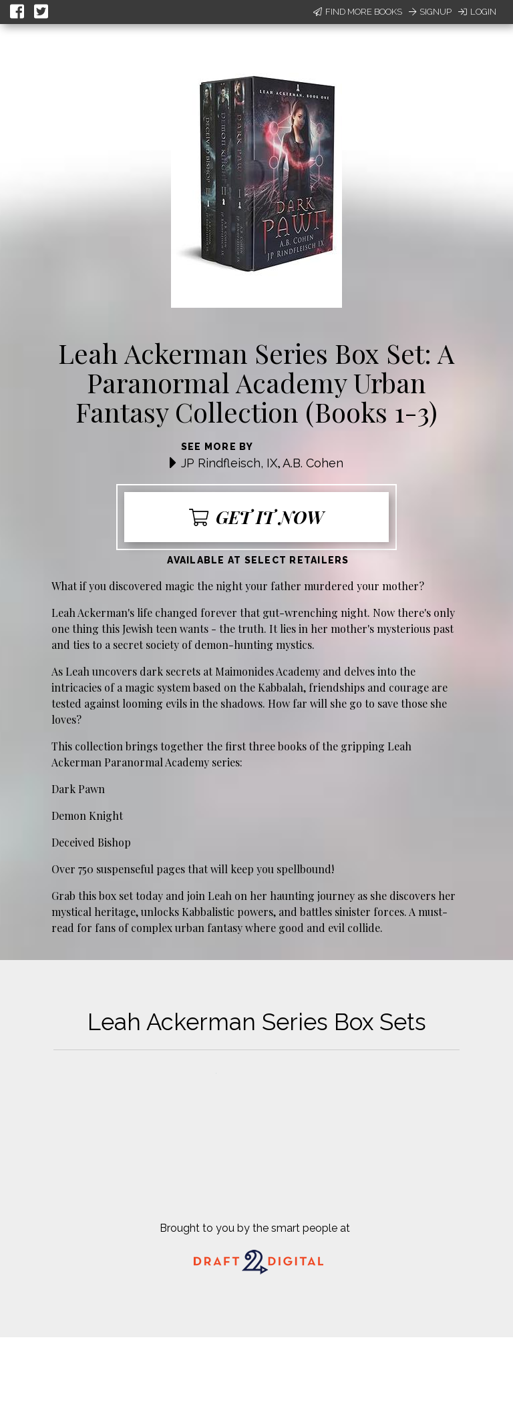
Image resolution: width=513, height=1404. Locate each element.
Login (477, 12)
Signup (430, 12)
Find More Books (357, 12)
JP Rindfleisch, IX (229, 463)
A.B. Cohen (313, 463)
